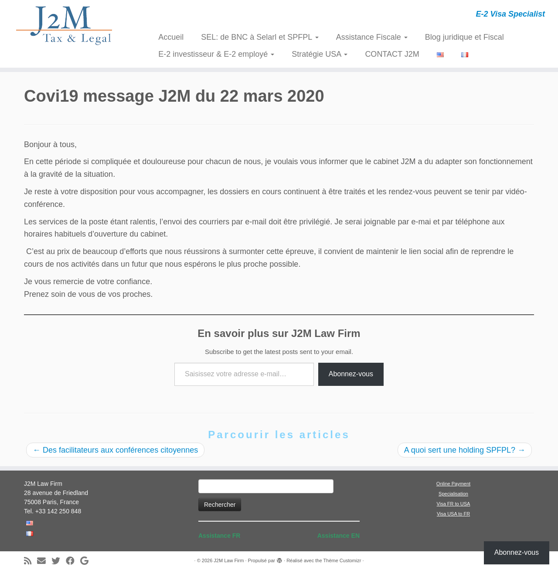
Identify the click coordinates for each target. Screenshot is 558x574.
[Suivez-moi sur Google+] (87, 561)
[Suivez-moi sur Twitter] (58, 561)
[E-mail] (44, 561)
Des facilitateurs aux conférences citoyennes (115, 450)
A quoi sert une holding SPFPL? (464, 450)
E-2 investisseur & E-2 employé (216, 54)
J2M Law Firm (229, 560)
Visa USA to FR (453, 513)
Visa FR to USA (453, 503)
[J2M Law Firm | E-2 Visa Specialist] (64, 25)
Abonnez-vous (351, 374)
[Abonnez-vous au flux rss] (30, 561)
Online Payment (453, 483)
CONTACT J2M (392, 54)
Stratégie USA (319, 54)
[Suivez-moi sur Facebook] (73, 561)
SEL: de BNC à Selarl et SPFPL (259, 37)
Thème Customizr (342, 560)
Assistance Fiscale (372, 37)
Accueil (171, 37)
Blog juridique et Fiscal (464, 37)
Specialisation (453, 493)
